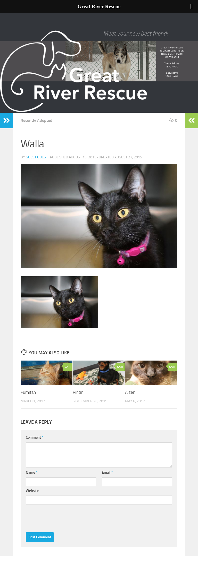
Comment (34, 437)
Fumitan (28, 392)
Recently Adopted (36, 120)
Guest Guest (37, 157)
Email (107, 472)
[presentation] (65, 517)
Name (31, 472)
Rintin (78, 392)
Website (32, 491)
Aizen (130, 392)
